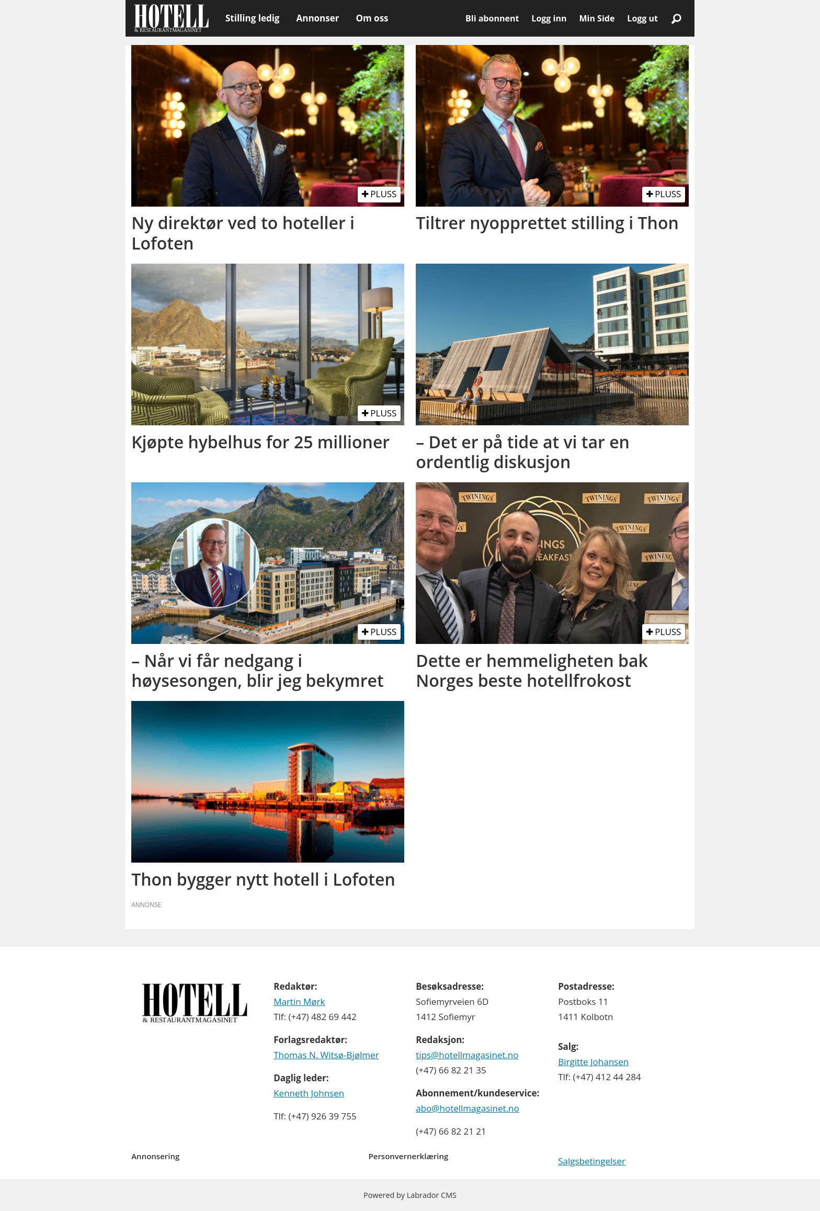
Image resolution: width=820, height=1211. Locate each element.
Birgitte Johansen (593, 1062)
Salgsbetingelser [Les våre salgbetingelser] (591, 1161)
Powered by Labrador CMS (410, 1195)
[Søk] (676, 18)
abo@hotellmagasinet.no (467, 1108)
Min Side (596, 18)
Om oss (372, 18)
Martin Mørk (299, 1001)
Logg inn (548, 18)
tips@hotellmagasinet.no (467, 1055)
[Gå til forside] (171, 18)
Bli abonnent (492, 18)
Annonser (317, 18)
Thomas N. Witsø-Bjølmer (326, 1055)
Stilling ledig (252, 18)
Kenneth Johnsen (309, 1093)
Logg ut (642, 18)
